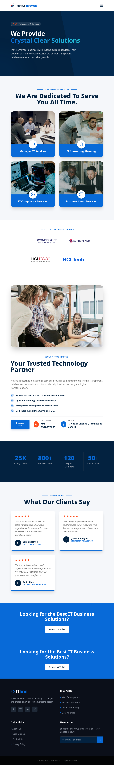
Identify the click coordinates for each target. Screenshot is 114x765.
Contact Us (17, 739)
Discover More (20, 424)
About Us (16, 728)
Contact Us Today (57, 629)
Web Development (70, 697)
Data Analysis (67, 712)
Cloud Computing (69, 707)
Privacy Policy (18, 744)
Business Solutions (70, 702)
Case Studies (18, 733)
